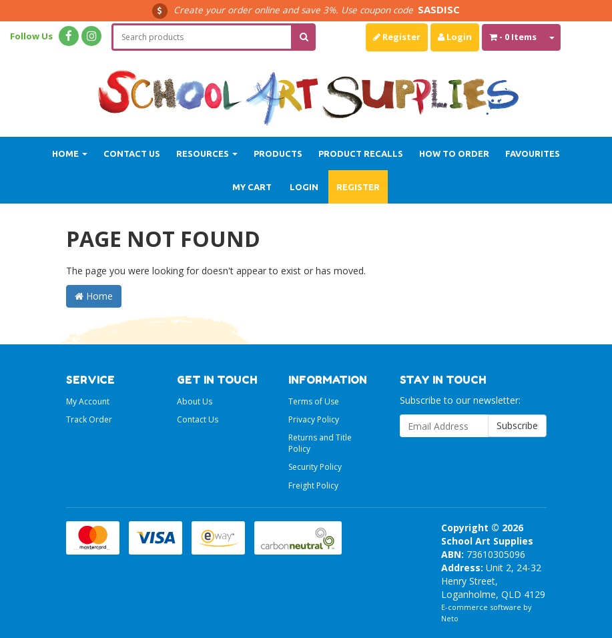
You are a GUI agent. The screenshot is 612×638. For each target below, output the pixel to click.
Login (455, 37)
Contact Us (131, 153)
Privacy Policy (313, 419)
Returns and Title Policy (320, 443)
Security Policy (315, 466)
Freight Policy (313, 485)
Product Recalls (360, 153)
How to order (454, 153)
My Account (87, 401)
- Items (513, 37)
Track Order (89, 419)
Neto (449, 618)
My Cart (252, 187)
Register (396, 37)
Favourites (532, 153)
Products (278, 153)
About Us (194, 401)
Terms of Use (313, 401)
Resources (207, 153)
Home (69, 153)
